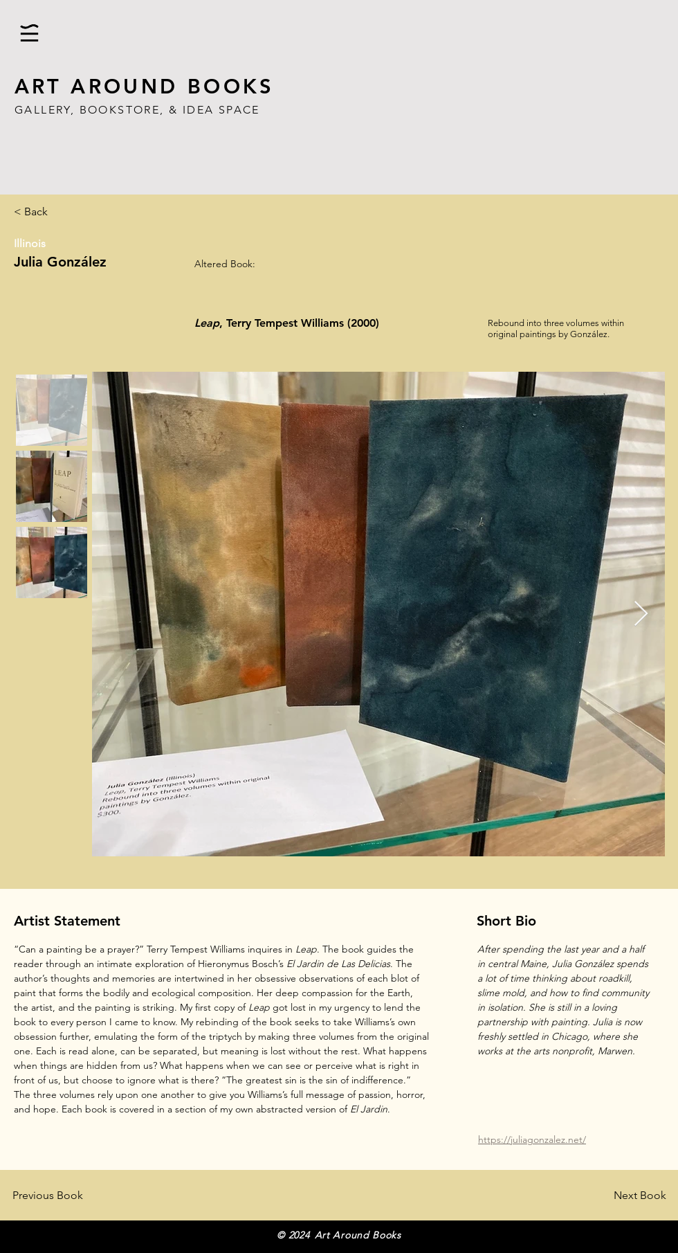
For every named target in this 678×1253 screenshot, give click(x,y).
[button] (29, 32)
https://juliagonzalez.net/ (532, 1139)
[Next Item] (641, 614)
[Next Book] (619, 1195)
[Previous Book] (68, 1195)
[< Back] (59, 212)
